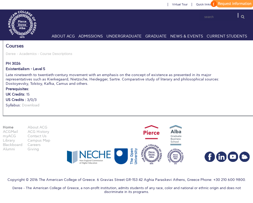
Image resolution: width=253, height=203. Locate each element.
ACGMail (10, 132)
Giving (33, 149)
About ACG (63, 36)
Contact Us (37, 136)
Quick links (203, 4)
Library (9, 140)
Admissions (90, 36)
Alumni (9, 149)
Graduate (156, 36)
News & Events (186, 36)
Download (30, 105)
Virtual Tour (180, 4)
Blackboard (12, 145)
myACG (9, 136)
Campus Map (39, 140)
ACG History (38, 132)
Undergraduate (124, 36)
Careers (34, 145)
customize (231, 3)
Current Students (227, 36)
